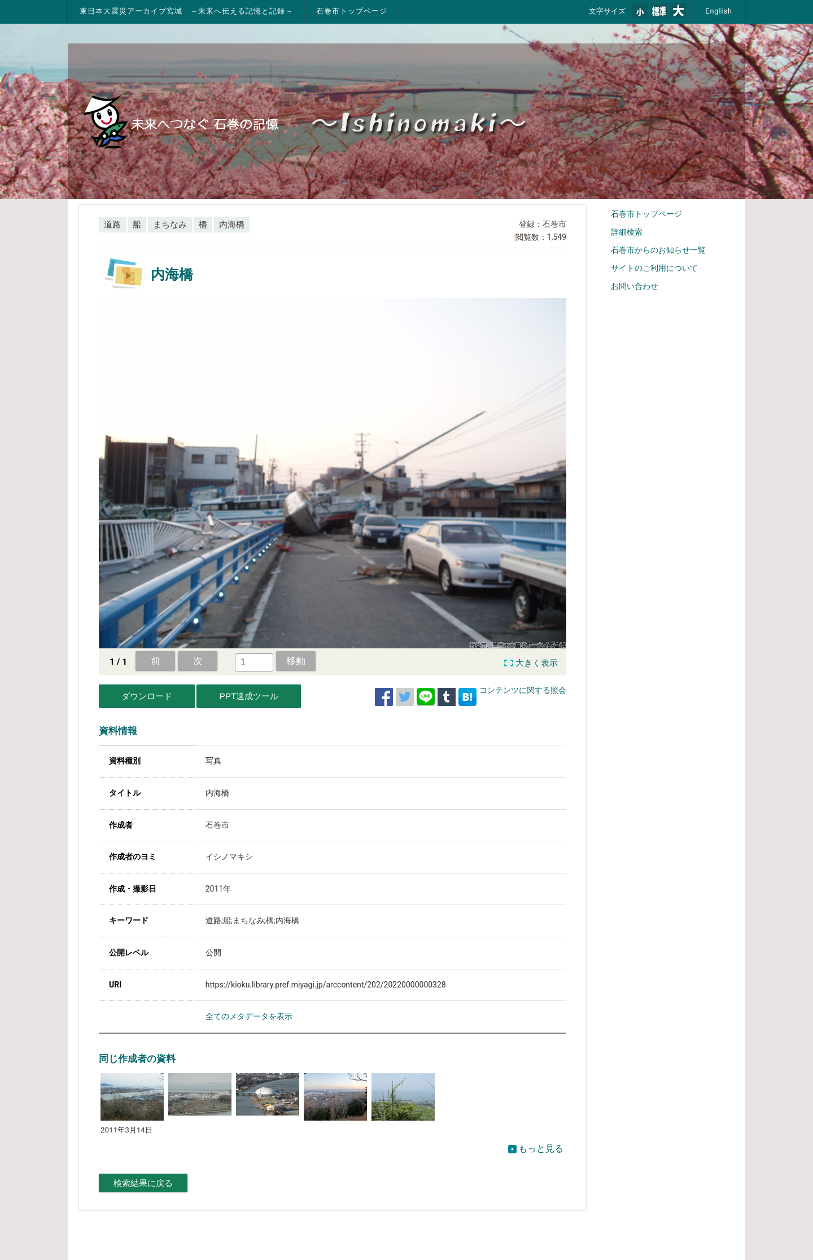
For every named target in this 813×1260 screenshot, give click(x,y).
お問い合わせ (634, 286)
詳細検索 (626, 231)
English (718, 11)
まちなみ (170, 224)
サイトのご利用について (654, 268)
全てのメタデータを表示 (249, 1016)
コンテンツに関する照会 (522, 690)
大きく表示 (536, 663)
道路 (112, 224)
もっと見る (535, 1148)
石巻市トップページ (351, 11)
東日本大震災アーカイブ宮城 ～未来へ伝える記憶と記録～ (186, 11)
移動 (295, 660)
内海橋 (231, 224)
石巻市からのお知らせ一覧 (658, 249)
